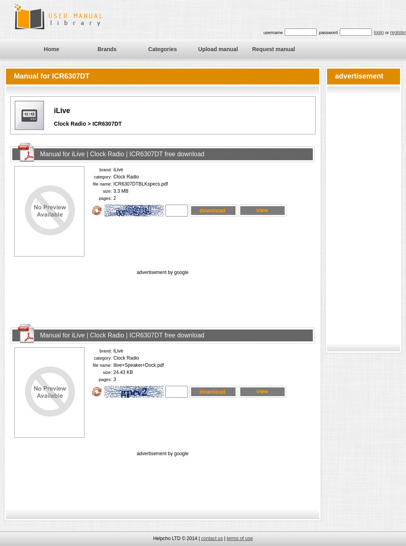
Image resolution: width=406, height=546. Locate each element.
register (398, 32)
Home (51, 49)
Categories (162, 49)
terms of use (240, 538)
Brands (107, 49)
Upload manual (218, 49)
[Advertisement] (162, 294)
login (379, 32)
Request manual (273, 49)
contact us (212, 538)
